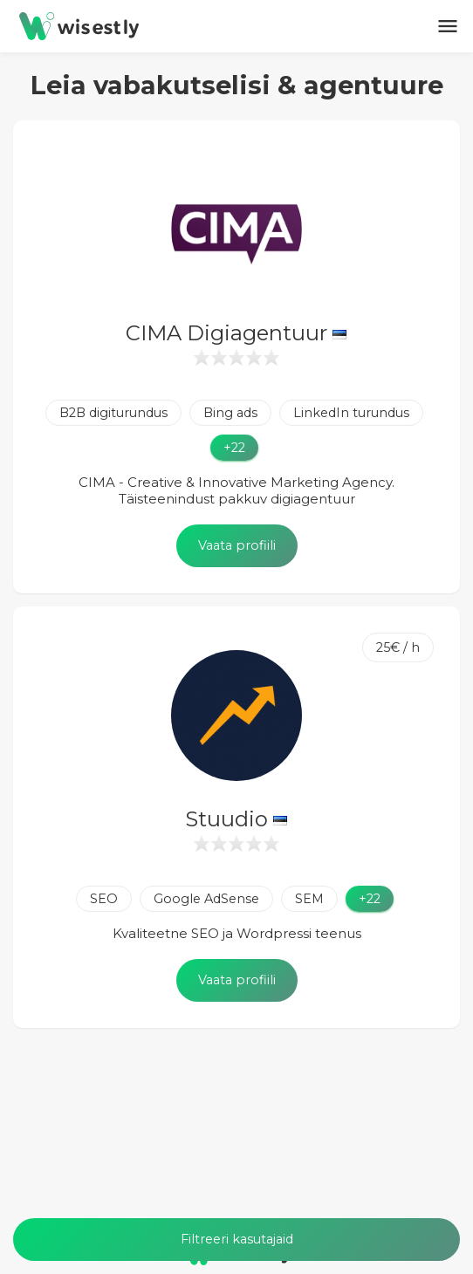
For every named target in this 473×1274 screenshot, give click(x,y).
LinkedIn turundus (351, 413)
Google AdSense (206, 899)
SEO (104, 899)
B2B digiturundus (113, 413)
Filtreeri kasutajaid (237, 1239)
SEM (309, 899)
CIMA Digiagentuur (236, 333)
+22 (234, 447)
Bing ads (230, 413)
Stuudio (236, 819)
